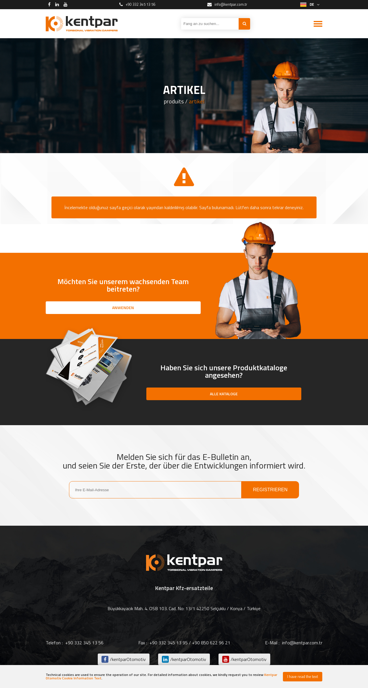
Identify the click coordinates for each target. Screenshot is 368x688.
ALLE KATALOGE (224, 394)
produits (174, 101)
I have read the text (302, 676)
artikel (196, 101)
